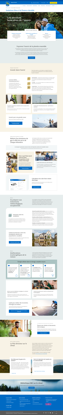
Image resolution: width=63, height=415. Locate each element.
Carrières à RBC (9, 407)
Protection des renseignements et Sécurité (24, 413)
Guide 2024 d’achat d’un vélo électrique (44, 160)
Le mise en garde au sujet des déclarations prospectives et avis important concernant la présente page (22, 391)
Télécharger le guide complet (14, 240)
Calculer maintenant (36, 185)
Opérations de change (36, 399)
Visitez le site (14, 371)
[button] (35, 3)
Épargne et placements (16, 31)
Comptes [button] (24, 5)
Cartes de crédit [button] (29, 5)
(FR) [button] (47, 2)
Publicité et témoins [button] (34, 413)
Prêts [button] (39, 5)
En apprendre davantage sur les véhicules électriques (25, 166)
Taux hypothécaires (36, 402)
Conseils (53, 5)
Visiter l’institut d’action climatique (39, 369)
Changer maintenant (43, 331)
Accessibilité (15, 413)
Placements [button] (43, 5)
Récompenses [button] (48, 5)
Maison (46, 31)
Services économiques (10, 402)
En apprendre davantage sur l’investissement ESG (15, 121)
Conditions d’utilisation (9, 413)
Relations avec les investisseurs (11, 399)
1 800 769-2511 (22, 406)
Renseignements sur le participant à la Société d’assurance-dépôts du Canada (51, 400)
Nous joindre (43, 2)
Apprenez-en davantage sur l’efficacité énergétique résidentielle (19, 309)
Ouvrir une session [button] (53, 2)
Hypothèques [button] (35, 5)
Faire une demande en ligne (24, 399)
